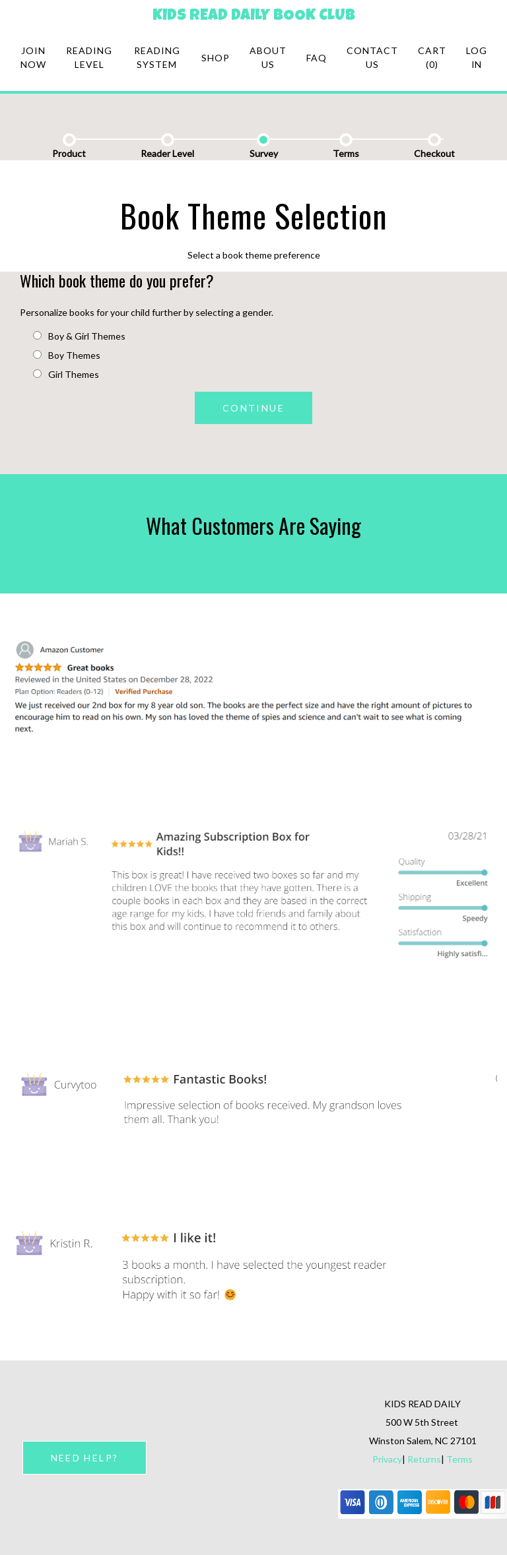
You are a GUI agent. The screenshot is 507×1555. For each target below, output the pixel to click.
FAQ (316, 57)
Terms (459, 1459)
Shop (215, 57)
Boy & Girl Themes (79, 336)
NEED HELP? (84, 1457)
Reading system (157, 57)
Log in (476, 57)
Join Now (33, 57)
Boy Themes (66, 355)
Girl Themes (66, 374)
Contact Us (372, 57)
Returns (424, 1459)
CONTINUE (253, 407)
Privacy (387, 1459)
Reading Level (89, 57)
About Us (268, 57)
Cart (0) (432, 57)
